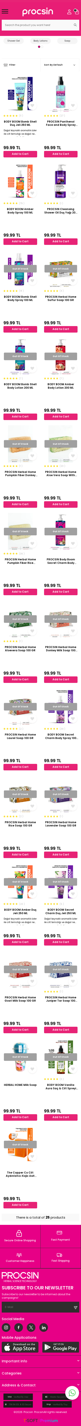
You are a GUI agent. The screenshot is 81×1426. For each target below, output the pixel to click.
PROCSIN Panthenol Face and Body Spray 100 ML (61, 123)
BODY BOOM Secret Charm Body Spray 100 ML (60, 736)
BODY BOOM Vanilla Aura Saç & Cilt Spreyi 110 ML (61, 1086)
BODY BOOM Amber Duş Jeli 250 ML (20, 911)
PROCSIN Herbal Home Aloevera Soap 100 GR (20, 648)
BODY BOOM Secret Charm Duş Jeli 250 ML (60, 911)
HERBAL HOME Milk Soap (20, 1085)
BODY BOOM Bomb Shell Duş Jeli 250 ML (20, 123)
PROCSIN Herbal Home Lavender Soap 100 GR (60, 824)
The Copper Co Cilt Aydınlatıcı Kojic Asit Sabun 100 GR (20, 1174)
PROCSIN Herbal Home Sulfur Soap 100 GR (60, 298)
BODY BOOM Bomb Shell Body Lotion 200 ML (20, 386)
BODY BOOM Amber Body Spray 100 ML (20, 210)
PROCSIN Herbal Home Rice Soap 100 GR (20, 824)
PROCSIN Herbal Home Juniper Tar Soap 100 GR (60, 999)
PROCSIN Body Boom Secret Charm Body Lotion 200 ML (61, 561)
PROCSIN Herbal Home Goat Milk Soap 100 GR (20, 999)
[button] (39, 47)
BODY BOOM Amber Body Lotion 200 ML (61, 386)
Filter (9, 65)
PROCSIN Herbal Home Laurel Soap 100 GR (20, 736)
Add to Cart (20, 154)
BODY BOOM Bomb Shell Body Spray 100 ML (20, 298)
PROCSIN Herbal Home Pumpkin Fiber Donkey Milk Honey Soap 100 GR (20, 473)
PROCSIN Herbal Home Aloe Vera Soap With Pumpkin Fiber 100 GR (60, 473)
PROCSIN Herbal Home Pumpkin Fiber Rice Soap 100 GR (20, 561)
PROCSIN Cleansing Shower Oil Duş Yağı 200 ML (60, 210)
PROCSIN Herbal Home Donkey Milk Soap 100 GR (60, 648)
